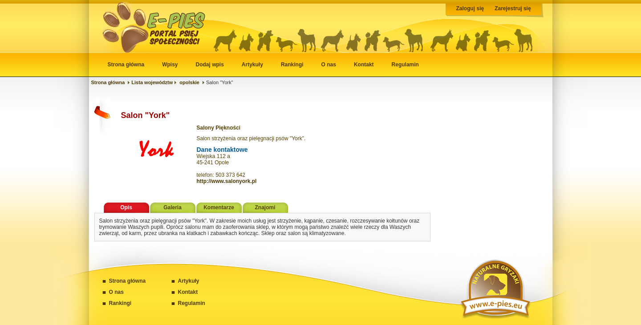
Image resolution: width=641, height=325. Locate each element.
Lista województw (152, 82)
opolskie (189, 82)
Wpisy (170, 64)
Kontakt (364, 64)
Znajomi (265, 207)
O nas (328, 64)
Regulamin (405, 64)
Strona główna (126, 64)
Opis (126, 207)
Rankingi (292, 64)
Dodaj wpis (210, 64)
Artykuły (252, 64)
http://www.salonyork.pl (227, 181)
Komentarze (218, 207)
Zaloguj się (470, 8)
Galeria (172, 207)
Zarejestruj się (513, 8)
